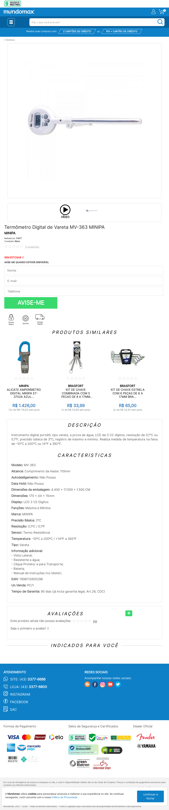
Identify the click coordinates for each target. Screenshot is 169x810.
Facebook (19, 702)
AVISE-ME (31, 302)
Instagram (20, 694)
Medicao (10, 40)
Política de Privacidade (64, 797)
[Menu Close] (11, 22)
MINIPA (9, 233)
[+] (128, 613)
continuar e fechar (150, 796)
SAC (13, 709)
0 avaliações (32, 246)
